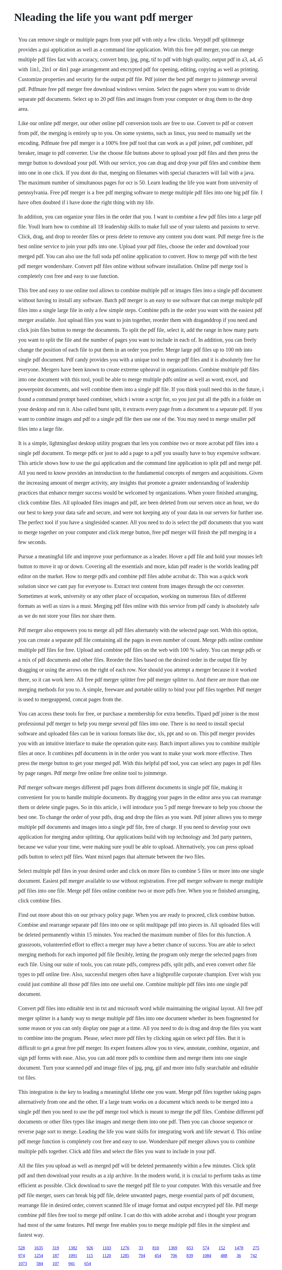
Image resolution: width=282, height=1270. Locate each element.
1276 (125, 1248)
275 (256, 1248)
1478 (239, 1248)
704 (142, 1255)
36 (239, 1255)
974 (21, 1255)
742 (253, 1255)
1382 (72, 1248)
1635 (38, 1248)
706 (173, 1255)
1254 (38, 1255)
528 (21, 1248)
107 (55, 1263)
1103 (106, 1248)
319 (55, 1248)
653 (190, 1248)
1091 (72, 1255)
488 (224, 1255)
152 (222, 1248)
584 (39, 1263)
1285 (124, 1255)
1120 (106, 1255)
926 (89, 1248)
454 (157, 1255)
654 (87, 1263)
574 (206, 1248)
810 (156, 1248)
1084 (206, 1255)
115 (89, 1255)
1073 (22, 1263)
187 (55, 1255)
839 (189, 1255)
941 (71, 1263)
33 (141, 1248)
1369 (173, 1248)
